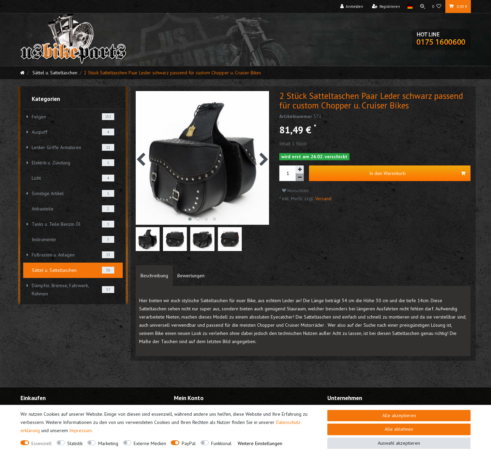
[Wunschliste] (437, 6)
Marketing (108, 443)
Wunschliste (295, 190)
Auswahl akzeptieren (399, 443)
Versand (322, 198)
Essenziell (41, 443)
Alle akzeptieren (399, 415)
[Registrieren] (384, 6)
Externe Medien (150, 443)
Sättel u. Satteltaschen (54, 73)
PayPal (189, 443)
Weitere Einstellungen (260, 443)
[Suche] (422, 6)
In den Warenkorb (417, 173)
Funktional (221, 443)
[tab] (154, 275)
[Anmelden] (350, 6)
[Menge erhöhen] (300, 169)
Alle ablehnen (399, 429)
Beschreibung (154, 276)
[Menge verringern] (300, 177)
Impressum (80, 430)
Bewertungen (191, 276)
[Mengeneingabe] (287, 173)
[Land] (408, 6)
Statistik (75, 443)
